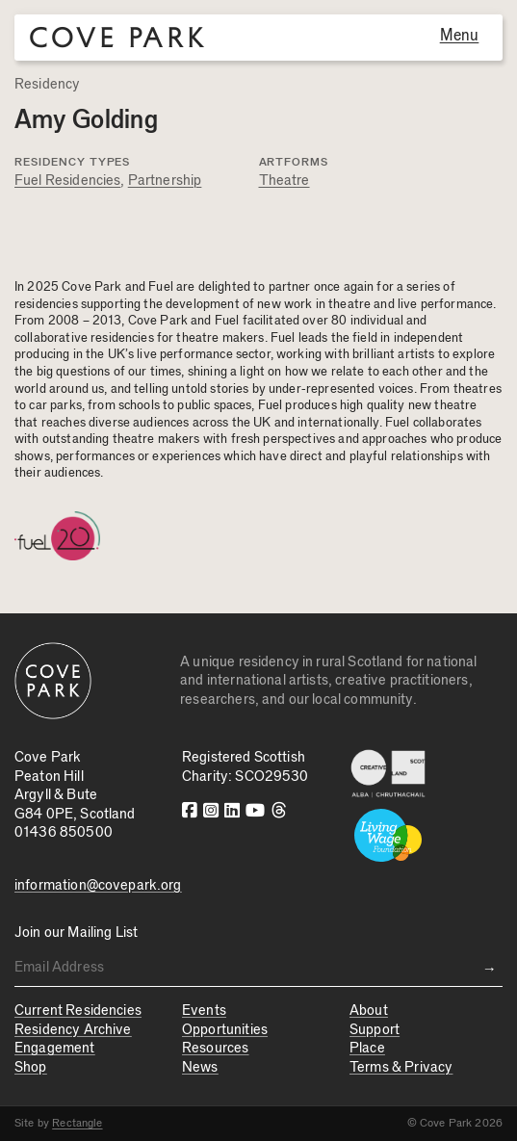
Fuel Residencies (67, 180)
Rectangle (77, 1122)
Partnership (165, 180)
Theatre (284, 180)
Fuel (283, 338)
